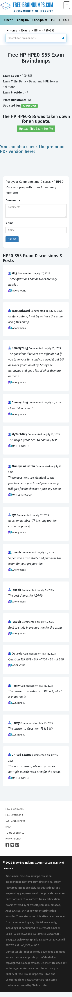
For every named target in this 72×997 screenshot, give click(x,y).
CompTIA (23, 20)
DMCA (8, 826)
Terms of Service (15, 833)
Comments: (13, 200)
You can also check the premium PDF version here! (32, 149)
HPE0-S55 (48, 30)
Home (13, 30)
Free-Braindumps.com (28, 862)
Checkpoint (40, 20)
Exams (25, 30)
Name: (10, 223)
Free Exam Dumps (15, 815)
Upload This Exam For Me (36, 128)
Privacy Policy (13, 838)
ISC (53, 20)
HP (36, 30)
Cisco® (9, 20)
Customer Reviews (16, 821)
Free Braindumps (15, 809)
